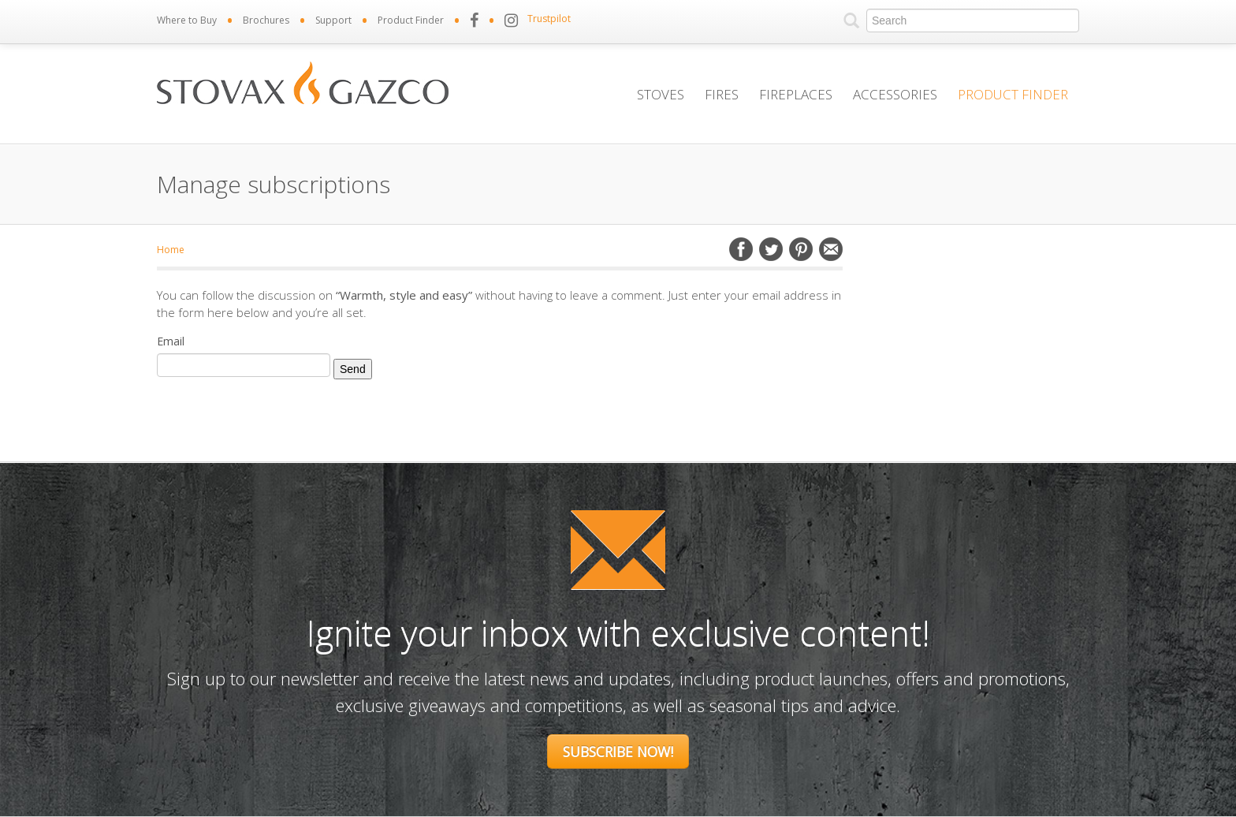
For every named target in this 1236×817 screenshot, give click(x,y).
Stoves (660, 94)
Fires (722, 94)
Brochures (266, 20)
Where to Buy (187, 20)
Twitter (771, 249)
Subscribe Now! (618, 751)
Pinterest (801, 249)
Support (333, 20)
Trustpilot (549, 18)
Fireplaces (795, 94)
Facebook (741, 249)
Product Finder (411, 20)
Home (170, 249)
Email (831, 249)
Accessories (895, 94)
